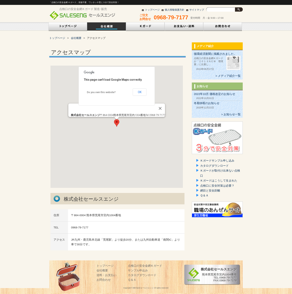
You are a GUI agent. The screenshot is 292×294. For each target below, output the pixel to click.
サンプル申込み (138, 270)
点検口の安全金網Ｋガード (145, 27)
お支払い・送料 (184, 27)
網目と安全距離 (210, 190)
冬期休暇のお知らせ (207, 103)
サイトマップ (196, 10)
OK (140, 92)
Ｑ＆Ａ (204, 195)
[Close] (160, 108)
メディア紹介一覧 (229, 75)
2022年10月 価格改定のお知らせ (214, 94)
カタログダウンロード (214, 165)
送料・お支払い (106, 275)
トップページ (152, 10)
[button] (116, 123)
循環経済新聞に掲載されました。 (215, 53)
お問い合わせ (222, 27)
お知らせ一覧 (232, 114)
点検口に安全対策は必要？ (217, 185)
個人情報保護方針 (174, 10)
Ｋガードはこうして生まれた (218, 180)
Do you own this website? (101, 92)
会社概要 (106, 27)
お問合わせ (104, 279)
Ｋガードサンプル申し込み (217, 160)
